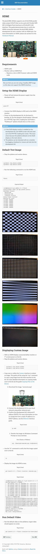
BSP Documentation (21, 2)
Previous (6, 537)
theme (20, 549)
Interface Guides (10, 9)
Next (34, 537)
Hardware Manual (8, 35)
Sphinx (11, 549)
